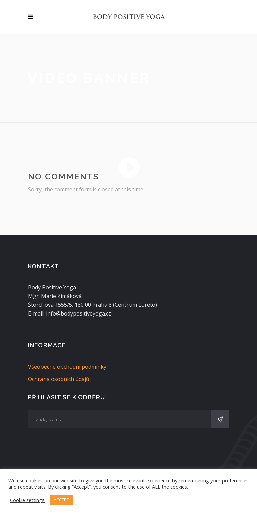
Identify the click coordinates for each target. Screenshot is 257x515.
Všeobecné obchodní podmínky (67, 366)
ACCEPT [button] (61, 500)
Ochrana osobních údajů (58, 379)
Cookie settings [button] (27, 500)
